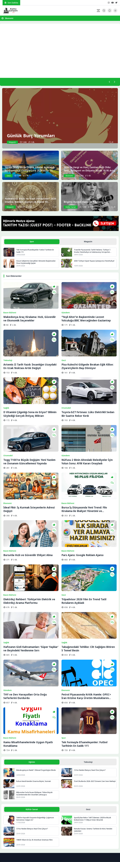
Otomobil (66, 389)
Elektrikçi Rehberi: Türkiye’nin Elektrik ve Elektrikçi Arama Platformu (29, 557)
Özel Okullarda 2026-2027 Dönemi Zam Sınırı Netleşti (92, 720)
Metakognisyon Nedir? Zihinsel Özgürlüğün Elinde (36, 708)
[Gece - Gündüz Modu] (115, 12)
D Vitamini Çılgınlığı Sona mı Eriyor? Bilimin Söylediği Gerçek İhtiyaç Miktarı (29, 395)
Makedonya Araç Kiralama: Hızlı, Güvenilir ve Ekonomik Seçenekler (29, 312)
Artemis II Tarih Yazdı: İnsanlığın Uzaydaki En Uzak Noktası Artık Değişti (29, 354)
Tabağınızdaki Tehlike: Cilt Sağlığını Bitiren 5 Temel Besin (88, 598)
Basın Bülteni (9, 307)
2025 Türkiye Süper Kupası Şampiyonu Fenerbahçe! (94, 261)
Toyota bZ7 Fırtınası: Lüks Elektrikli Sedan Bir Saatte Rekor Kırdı (87, 395)
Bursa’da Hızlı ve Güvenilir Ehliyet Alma (28, 517)
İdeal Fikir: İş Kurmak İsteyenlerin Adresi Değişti (29, 478)
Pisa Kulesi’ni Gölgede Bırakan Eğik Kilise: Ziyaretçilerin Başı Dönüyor (87, 354)
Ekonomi (9, 18)
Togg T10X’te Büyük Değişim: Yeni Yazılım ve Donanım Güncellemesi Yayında (29, 436)
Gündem (65, 307)
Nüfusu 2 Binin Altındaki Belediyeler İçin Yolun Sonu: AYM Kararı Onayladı (87, 436)
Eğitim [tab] (32, 699)
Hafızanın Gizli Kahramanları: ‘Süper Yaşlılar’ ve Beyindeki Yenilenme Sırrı (30, 598)
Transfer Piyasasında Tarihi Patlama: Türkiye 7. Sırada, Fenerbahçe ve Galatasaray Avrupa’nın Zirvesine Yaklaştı (93, 251)
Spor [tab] (32, 242)
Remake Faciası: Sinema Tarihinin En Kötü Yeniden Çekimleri (94, 767)
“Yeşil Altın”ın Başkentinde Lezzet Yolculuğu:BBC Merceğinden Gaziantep (86, 312)
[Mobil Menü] (98, 10)
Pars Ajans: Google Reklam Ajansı (82, 517)
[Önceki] (109, 82)
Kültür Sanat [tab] (32, 747)
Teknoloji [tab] (88, 699)
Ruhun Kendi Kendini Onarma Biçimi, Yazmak (34, 719)
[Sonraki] (114, 82)
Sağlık (6, 389)
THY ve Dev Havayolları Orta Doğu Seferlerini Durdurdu (25, 639)
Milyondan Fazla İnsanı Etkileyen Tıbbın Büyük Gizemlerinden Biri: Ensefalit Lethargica (35, 731)
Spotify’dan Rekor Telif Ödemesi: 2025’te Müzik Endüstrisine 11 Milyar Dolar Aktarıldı (93, 756)
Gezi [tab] (88, 747)
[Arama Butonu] (104, 10)
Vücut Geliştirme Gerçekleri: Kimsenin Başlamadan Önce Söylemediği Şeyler (36, 262)
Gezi (63, 348)
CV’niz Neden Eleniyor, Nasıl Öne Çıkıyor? (90, 708)
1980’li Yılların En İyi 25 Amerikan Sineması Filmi (35, 778)
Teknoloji (7, 348)
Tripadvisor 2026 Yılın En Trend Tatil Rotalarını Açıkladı (83, 557)
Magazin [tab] (88, 242)
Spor (63, 675)
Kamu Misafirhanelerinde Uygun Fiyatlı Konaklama (28, 681)
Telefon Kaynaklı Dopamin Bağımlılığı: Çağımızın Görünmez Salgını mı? (35, 756)
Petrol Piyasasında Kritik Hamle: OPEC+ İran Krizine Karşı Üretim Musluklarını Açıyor (86, 640)
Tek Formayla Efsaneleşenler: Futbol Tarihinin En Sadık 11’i (36, 251)
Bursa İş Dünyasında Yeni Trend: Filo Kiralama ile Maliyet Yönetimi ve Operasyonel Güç (84, 478)
